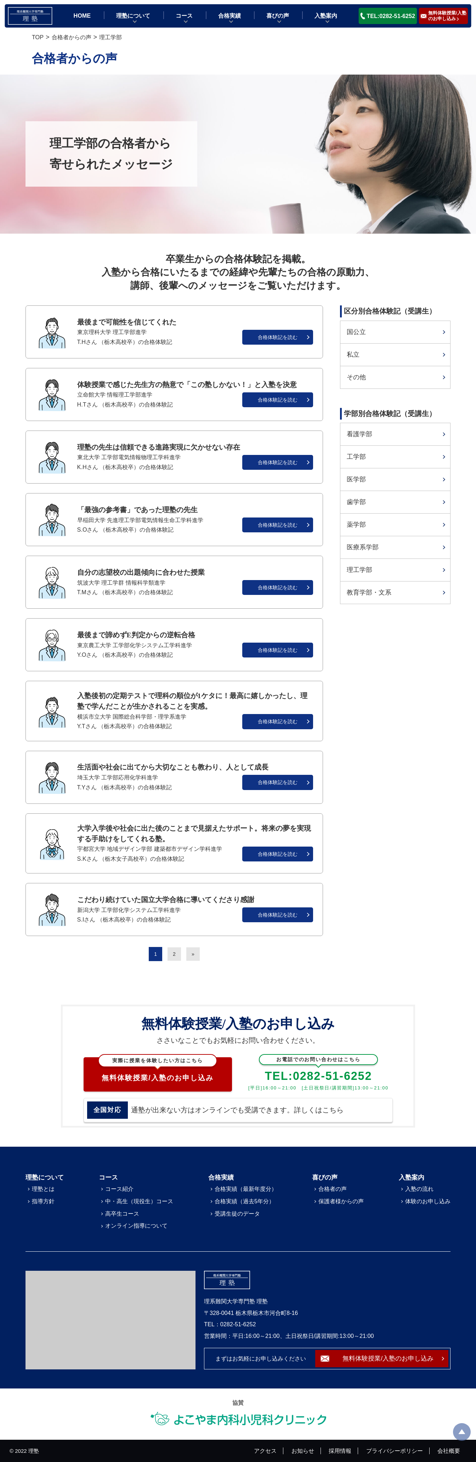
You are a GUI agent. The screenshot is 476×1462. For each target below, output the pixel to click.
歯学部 (356, 501)
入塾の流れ (419, 1189)
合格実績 (229, 15)
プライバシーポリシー (394, 1451)
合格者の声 (332, 1189)
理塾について (133, 15)
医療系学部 (363, 547)
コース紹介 (119, 1189)
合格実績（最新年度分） (246, 1189)
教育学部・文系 (369, 592)
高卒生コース (122, 1213)
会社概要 (448, 1451)
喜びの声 (277, 15)
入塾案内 (325, 15)
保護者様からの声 (341, 1201)
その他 (356, 377)
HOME (82, 15)
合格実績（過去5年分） (244, 1201)
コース (184, 15)
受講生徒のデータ (237, 1213)
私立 (353, 354)
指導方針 (43, 1201)
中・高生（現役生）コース (139, 1201)
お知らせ (302, 1451)
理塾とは (43, 1189)
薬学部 (356, 524)
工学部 (356, 456)
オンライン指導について (136, 1225)
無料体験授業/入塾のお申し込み (157, 1069)
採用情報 (340, 1451)
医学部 (356, 479)
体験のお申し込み (427, 1201)
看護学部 (359, 434)
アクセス (265, 1451)
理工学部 (359, 569)
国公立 (356, 331)
